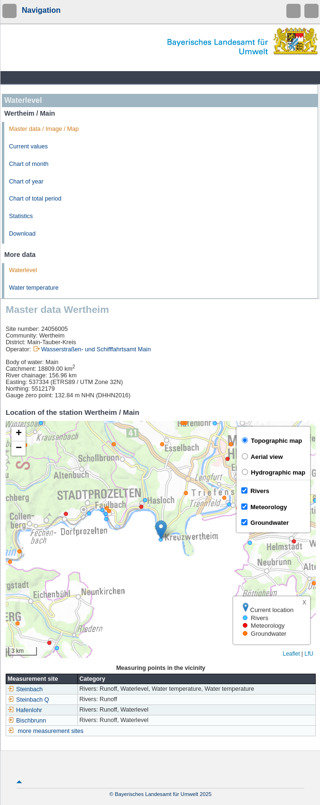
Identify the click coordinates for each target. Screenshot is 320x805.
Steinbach (25, 689)
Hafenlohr (25, 710)
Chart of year (26, 181)
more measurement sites (51, 731)
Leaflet (291, 653)
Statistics (21, 216)
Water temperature (34, 287)
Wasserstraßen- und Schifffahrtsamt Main (96, 349)
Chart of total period (35, 198)
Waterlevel (23, 270)
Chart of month (28, 164)
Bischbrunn (27, 720)
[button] (161, 530)
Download (22, 233)
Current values (28, 146)
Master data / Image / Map (44, 129)
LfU (308, 653)
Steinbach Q (28, 699)
